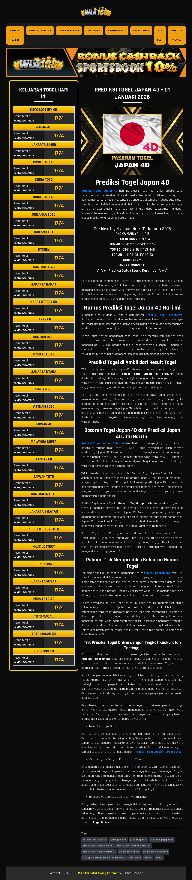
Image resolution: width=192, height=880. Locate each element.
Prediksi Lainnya (39, 30)
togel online (135, 857)
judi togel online (118, 839)
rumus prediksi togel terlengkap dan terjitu (104, 857)
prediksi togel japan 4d (161, 839)
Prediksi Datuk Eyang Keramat (98, 873)
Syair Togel (140, 30)
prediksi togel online (129, 851)
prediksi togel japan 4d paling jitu (133, 845)
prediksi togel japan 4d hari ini (98, 845)
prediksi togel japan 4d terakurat (99, 851)
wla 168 (148, 857)
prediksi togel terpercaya (155, 851)
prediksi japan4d (138, 839)
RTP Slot (160, 35)
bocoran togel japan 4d (94, 839)
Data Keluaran (68, 30)
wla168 (159, 857)
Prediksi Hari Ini (15, 35)
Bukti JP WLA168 (177, 35)
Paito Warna (115, 30)
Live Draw (92, 30)
